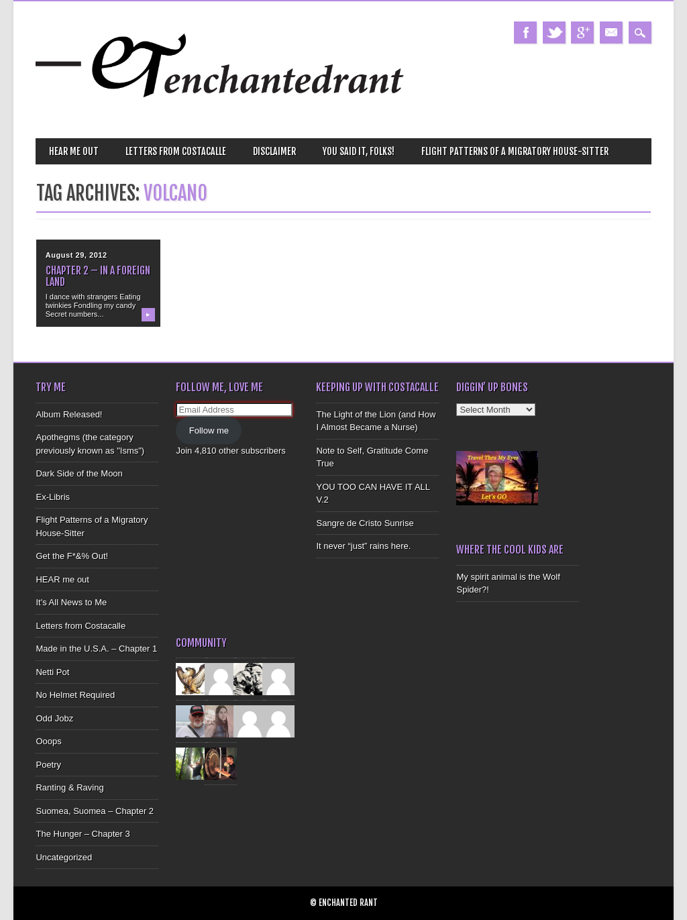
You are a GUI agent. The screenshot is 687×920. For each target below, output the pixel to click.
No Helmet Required (75, 695)
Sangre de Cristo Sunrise (364, 523)
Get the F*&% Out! (72, 556)
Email (611, 32)
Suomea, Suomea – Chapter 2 (95, 811)
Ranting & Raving (69, 787)
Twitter (554, 32)
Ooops (48, 741)
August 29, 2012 (76, 255)
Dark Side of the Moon (79, 473)
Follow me (209, 430)
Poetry (48, 765)
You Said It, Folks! (358, 151)
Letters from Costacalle (175, 151)
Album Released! (69, 414)
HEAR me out (74, 151)
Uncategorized (64, 857)
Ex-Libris (53, 497)
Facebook (525, 32)
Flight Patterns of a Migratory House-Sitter (515, 151)
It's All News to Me (71, 602)
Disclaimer (274, 151)
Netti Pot (52, 672)
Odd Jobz (54, 718)
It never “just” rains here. (363, 546)
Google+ (582, 32)
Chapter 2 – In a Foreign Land (98, 276)
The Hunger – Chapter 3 (82, 834)
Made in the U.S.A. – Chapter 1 (96, 649)
